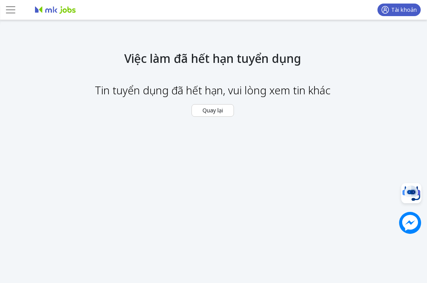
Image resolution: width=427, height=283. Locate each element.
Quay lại (212, 110)
